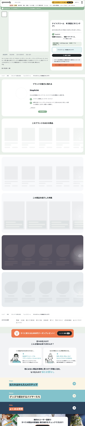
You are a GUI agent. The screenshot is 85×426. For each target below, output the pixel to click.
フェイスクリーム (27, 75)
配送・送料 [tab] (28, 54)
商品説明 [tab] (5, 54)
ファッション (46, 5)
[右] (80, 140)
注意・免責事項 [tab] (20, 54)
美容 (24, 5)
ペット (50, 5)
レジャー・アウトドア (63, 5)
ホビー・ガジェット (71, 5)
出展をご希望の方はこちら (56, 416)
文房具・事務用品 (56, 5)
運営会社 (70, 416)
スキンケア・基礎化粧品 (16, 75)
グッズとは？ (53, 413)
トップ (3, 75)
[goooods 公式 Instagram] (3, 418)
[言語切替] (82, 2)
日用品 (27, 5)
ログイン (77, 2)
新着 (15, 5)
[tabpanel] (25, 63)
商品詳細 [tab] (12, 54)
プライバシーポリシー (73, 413)
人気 (11, 5)
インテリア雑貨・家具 (39, 5)
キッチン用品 (32, 5)
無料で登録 (8, 147)
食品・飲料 (20, 5)
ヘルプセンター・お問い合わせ (57, 418)
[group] (64, 302)
